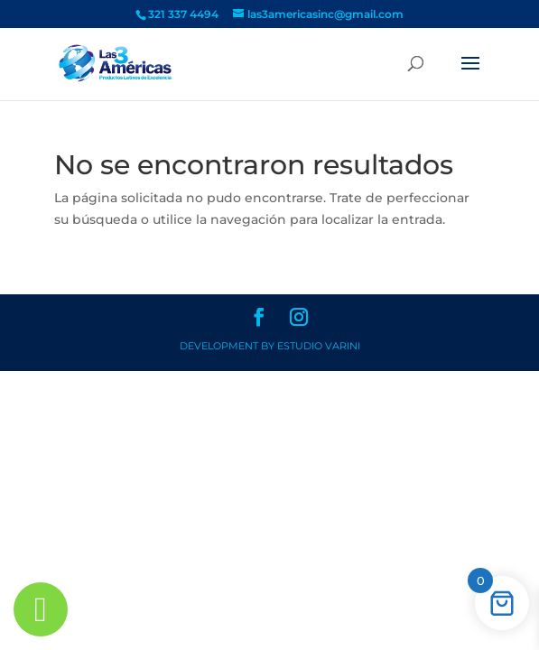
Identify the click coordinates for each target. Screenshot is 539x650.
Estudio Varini (318, 345)
